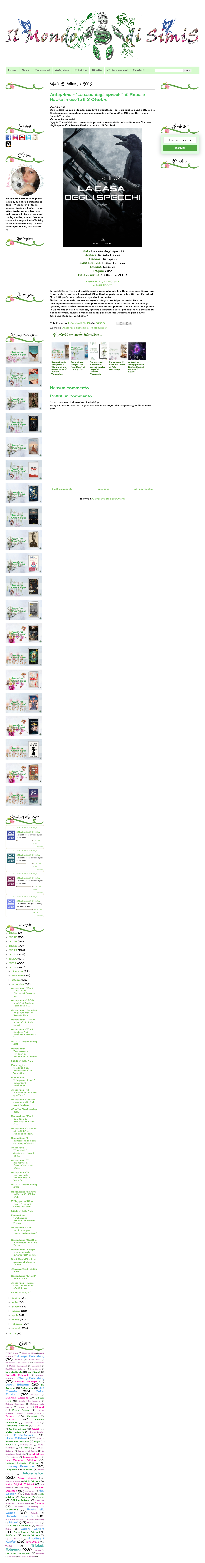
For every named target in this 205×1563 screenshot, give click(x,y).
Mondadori (33, 1473)
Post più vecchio (143, 488)
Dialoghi (35, 1395)
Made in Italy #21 (22, 1292)
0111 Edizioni (12, 1353)
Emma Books (20, 1410)
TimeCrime (32, 1541)
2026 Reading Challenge (25, 827)
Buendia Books (14, 1372)
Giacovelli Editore (32, 1423)
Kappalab (27, 1445)
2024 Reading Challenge (25, 873)
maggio (16, 1310)
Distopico (82, 327)
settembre (18, 984)
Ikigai (37, 1441)
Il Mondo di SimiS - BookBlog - (28, 832)
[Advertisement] (25, 98)
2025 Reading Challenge (25, 850)
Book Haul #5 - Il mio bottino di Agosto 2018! (24, 1262)
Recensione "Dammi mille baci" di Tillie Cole (23, 1194)
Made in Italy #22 (22, 1210)
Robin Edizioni (34, 1523)
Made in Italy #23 (22, 1060)
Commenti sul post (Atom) (108, 498)
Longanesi (11, 1469)
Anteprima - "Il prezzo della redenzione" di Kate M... (21, 1176)
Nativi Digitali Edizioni (20, 1484)
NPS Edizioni (32, 1481)
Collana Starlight (26, 1381)
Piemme (39, 1503)
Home (12, 70)
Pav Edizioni (24, 1503)
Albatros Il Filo (29, 1353)
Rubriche (81, 70)
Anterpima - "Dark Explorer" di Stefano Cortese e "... (23, 1033)
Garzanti (11, 1419)
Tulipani (37, 1550)
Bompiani (36, 1366)
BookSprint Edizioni (15, 1369)
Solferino (11, 1535)
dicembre (18, 971)
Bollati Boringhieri (18, 1366)
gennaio (17, 1328)
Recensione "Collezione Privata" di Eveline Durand (23, 1219)
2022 (13, 950)
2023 (13, 945)
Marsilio (28, 1469)
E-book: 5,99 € (102, 284)
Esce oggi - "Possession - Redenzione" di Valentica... (21, 1069)
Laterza (14, 1457)
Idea (39, 1438)
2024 (13, 941)
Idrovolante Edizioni (17, 1441)
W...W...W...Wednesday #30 (24, 1110)
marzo (16, 1319)
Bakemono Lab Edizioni (17, 1363)
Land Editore (36, 1454)
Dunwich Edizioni (17, 1397)
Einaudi (39, 1407)
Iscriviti (180, 147)
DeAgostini (27, 1388)
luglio (15, 1302)
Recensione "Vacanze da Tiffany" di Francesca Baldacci (24, 1052)
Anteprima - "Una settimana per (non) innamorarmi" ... (24, 1231)
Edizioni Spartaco (15, 1404)
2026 (13, 932)
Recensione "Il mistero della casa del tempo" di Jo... (23, 1141)
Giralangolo (38, 1426)
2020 (13, 958)
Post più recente (62, 488)
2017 (13, 1333)
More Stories (27, 1477)
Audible (18, 1360)
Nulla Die (29, 1494)
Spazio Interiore (14, 1539)
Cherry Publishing (30, 1378)
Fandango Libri (34, 1413)
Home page (102, 488)
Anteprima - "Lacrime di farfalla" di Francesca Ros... (24, 1131)
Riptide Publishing (35, 1519)
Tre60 (9, 1546)
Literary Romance (20, 1466)
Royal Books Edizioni (18, 1525)
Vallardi (12, 1557)
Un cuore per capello (18, 1553)
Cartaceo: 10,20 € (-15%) (102, 281)
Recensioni (42, 70)
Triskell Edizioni (98, 327)
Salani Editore (32, 1528)
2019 (13, 963)
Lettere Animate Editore (22, 1463)
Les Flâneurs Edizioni (21, 1460)
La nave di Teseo (27, 1451)
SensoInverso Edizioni (27, 1532)
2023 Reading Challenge (25, 896)
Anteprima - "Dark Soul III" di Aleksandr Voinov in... (23, 992)
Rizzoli (13, 1522)
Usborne (40, 1553)
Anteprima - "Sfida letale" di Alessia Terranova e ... (22, 1003)
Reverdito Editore (14, 1519)
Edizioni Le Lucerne (29, 1401)
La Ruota (24, 1448)
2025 (13, 937)
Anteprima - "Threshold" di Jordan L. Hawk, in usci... (23, 1151)
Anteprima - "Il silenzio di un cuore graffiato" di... (24, 1092)
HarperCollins (23, 1435)
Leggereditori (31, 1457)
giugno (16, 1306)
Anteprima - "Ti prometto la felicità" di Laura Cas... (22, 1164)
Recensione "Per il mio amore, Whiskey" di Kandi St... (23, 1120)
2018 (13, 967)
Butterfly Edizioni (17, 1375)
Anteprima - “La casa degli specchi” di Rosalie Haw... (24, 1013)
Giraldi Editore (17, 1429)
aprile (15, 1315)
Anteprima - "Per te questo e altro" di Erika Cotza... (23, 1102)
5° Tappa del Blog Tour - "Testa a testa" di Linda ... (22, 1204)
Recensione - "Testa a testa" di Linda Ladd (23, 1022)
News (25, 70)
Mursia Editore (13, 1481)
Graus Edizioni (37, 1432)
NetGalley (24, 1487)
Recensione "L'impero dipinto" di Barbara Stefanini (23, 1081)
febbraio (17, 1323)
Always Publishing (30, 1356)
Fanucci (10, 1416)
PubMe (34, 1513)
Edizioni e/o (24, 1407)
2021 (13, 954)
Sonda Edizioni (31, 1535)
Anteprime (62, 70)
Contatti (138, 70)
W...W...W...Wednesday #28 (24, 1270)
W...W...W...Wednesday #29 (24, 1186)
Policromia (12, 1509)
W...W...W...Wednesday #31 (24, 1043)
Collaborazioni (117, 70)
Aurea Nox (34, 1360)
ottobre (16, 979)
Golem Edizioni (15, 1432)
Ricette (97, 70)
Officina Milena (19, 1500)
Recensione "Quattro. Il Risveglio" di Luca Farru (24, 1242)
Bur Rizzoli (34, 1372)
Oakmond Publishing (32, 1497)
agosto (16, 1297)
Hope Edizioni (16, 1438)
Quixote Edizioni (19, 1516)
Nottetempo (29, 1491)
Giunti (35, 1428)
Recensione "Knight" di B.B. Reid (23, 1277)
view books (39, 846)
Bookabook (35, 1369)
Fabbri (20, 1413)
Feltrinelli (32, 1416)
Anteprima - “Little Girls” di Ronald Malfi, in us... (22, 1285)
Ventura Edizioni (27, 1557)
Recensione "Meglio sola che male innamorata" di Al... (23, 1252)
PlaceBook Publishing (26, 1506)
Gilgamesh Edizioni (17, 1425)
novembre (18, 975)
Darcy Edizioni (17, 1384)
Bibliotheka (39, 1363)
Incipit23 (11, 1445)
